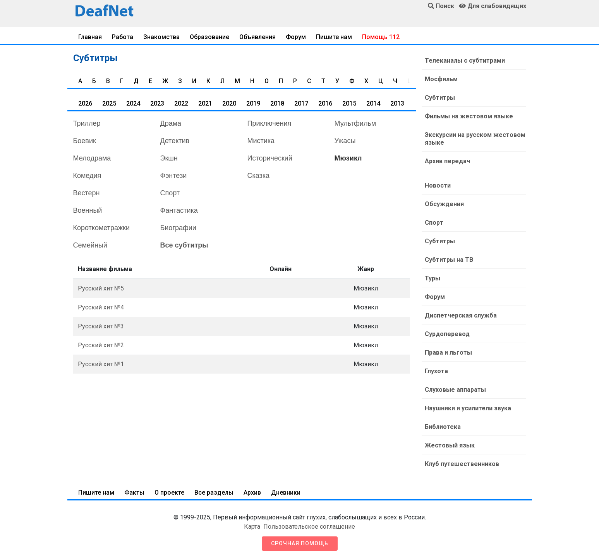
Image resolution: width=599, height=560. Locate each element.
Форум (296, 37)
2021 (205, 103)
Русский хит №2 (101, 345)
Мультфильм (355, 123)
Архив (252, 492)
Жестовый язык (450, 445)
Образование (209, 37)
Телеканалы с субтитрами (465, 60)
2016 (325, 103)
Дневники (285, 492)
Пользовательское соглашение (309, 526)
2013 (397, 103)
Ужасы (345, 141)
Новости (438, 185)
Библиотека (443, 426)
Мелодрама (92, 158)
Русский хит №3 (101, 326)
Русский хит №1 (101, 364)
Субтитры (440, 97)
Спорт (170, 193)
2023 (157, 103)
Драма (171, 123)
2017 (301, 103)
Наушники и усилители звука (468, 408)
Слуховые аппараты (455, 389)
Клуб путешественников (462, 464)
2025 (109, 103)
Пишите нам (334, 37)
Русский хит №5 (101, 288)
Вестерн (86, 193)
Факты (134, 492)
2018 (277, 103)
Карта (252, 526)
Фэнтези (173, 175)
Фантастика (179, 210)
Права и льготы (448, 352)
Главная (90, 37)
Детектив (175, 141)
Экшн (169, 158)
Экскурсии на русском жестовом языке (475, 138)
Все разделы (213, 492)
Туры (432, 278)
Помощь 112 (381, 37)
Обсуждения (444, 204)
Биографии (178, 228)
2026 (85, 103)
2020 (229, 103)
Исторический (269, 158)
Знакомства (161, 37)
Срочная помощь (299, 543)
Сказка (258, 175)
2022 (181, 103)
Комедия (87, 175)
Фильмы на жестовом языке (469, 116)
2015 (349, 103)
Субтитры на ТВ (449, 259)
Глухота (436, 371)
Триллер (87, 123)
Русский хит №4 (101, 307)
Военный (87, 210)
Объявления (257, 37)
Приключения (269, 123)
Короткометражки (101, 228)
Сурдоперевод (447, 334)
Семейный (90, 245)
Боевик (84, 141)
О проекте (169, 492)
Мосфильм (441, 79)
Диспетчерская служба (461, 315)
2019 (253, 103)
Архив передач (447, 161)
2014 (373, 103)
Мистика (261, 141)
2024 (133, 103)
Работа (122, 37)
